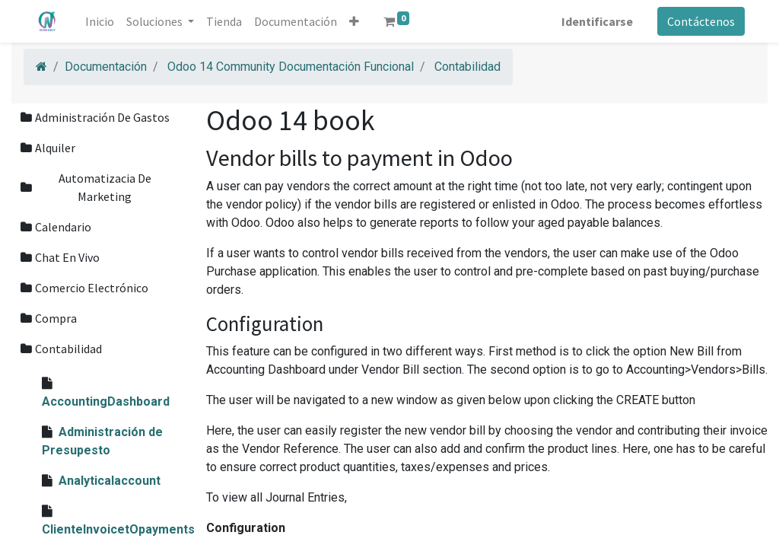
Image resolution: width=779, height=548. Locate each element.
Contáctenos (699, 21)
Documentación (106, 66)
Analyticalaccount (110, 480)
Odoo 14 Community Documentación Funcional (290, 66)
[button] (356, 21)
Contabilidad (467, 66)
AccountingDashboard (106, 401)
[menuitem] (101, 21)
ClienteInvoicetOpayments (118, 529)
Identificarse (595, 21)
